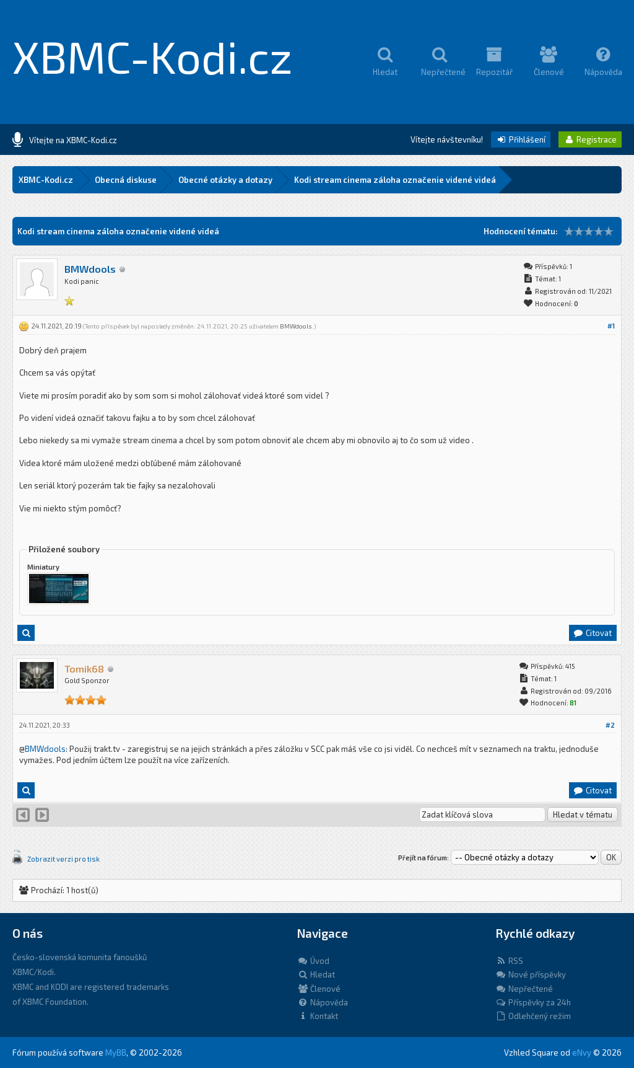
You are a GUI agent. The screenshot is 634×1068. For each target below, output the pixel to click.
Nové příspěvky (530, 974)
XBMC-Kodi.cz (152, 55)
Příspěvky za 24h (533, 1002)
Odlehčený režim (533, 1016)
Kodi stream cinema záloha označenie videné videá (395, 180)
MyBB (115, 1052)
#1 (611, 326)
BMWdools (90, 269)
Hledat (316, 974)
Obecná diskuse (126, 180)
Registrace (590, 139)
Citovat (592, 633)
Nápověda (322, 1002)
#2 (610, 725)
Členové (319, 989)
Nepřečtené (524, 989)
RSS (509, 961)
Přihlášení (520, 139)
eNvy (581, 1052)
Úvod (313, 961)
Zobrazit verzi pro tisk (63, 859)
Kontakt (317, 1016)
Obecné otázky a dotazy (225, 180)
